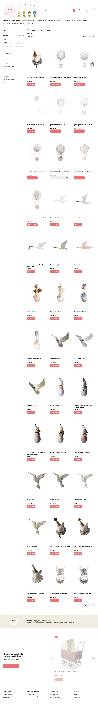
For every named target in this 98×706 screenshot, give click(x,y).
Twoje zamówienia (7, 694)
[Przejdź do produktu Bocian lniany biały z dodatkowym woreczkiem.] (37, 246)
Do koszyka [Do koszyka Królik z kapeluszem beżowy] (55, 600)
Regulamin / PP (54, 694)
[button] (74, 10)
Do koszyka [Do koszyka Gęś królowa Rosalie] (55, 318)
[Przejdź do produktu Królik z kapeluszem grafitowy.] (84, 574)
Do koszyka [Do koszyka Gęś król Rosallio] (31, 318)
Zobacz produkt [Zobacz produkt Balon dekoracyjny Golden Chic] (32, 178)
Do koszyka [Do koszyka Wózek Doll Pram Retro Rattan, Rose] (59, 680)
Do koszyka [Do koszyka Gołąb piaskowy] (55, 365)
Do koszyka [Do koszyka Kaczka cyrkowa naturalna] (55, 459)
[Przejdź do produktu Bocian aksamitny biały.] (60, 199)
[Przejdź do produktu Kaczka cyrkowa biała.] (60, 387)
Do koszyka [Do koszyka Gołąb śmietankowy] (78, 365)
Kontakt (76, 694)
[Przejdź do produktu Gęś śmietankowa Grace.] (37, 340)
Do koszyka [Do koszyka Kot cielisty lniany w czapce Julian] (55, 553)
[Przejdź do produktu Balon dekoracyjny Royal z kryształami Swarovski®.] (84, 58)
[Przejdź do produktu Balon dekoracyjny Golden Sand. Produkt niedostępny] (60, 152)
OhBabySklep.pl (6, 26)
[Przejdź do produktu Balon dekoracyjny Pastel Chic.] (37, 199)
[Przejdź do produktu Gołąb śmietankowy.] (84, 340)
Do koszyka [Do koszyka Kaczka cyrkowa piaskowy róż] (78, 459)
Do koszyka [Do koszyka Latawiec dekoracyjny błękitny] (31, 131)
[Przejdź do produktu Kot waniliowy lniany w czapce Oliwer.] (37, 574)
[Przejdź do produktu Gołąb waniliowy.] (37, 387)
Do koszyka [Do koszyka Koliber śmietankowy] (78, 506)
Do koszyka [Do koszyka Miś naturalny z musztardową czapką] (31, 84)
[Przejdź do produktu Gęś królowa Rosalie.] (60, 293)
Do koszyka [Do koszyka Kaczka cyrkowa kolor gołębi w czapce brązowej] (78, 412)
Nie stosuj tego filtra (11, 66)
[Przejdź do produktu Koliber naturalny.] (60, 480)
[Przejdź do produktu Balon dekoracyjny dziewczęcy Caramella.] (84, 105)
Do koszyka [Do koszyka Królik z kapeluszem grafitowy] (78, 600)
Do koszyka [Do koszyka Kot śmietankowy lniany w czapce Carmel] (78, 553)
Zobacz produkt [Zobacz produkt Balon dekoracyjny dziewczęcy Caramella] (79, 131)
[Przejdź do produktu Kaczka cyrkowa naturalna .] (60, 433)
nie (6, 72)
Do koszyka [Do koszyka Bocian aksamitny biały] (55, 224)
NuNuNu (8, 58)
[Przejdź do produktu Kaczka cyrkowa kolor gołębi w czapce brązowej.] (84, 387)
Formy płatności (31, 694)
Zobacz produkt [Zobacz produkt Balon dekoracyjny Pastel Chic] (32, 224)
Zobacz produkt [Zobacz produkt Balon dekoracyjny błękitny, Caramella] (56, 131)
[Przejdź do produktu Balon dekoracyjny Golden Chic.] (37, 152)
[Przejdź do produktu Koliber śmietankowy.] (84, 480)
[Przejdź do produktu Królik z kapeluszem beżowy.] (60, 574)
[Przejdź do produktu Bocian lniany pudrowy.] (84, 246)
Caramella (8, 53)
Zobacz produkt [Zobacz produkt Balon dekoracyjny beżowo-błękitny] (56, 84)
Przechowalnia (6, 697)
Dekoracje (22, 26)
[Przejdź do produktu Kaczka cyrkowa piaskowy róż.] (84, 433)
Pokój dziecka (15, 26)
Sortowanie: (30, 33)
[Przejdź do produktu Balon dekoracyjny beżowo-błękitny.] (60, 58)
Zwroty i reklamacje (55, 697)
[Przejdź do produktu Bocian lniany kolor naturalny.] (60, 246)
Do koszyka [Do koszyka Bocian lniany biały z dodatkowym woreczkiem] (31, 271)
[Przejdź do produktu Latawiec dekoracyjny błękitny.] (37, 105)
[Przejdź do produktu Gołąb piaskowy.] (60, 340)
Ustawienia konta (7, 696)
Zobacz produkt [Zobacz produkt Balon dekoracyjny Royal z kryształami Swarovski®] (79, 84)
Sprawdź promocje (11, 666)
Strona (84, 36)
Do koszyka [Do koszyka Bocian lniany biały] (78, 224)
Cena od (5, 42)
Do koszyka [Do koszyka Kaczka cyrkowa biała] (55, 412)
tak (6, 69)
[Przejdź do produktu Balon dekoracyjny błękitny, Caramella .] (60, 105)
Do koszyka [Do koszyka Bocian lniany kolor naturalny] (55, 271)
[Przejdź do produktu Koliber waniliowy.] (37, 527)
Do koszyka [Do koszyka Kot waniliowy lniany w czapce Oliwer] (31, 600)
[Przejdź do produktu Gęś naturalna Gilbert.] (84, 293)
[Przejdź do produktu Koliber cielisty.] (37, 480)
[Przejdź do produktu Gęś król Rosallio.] (37, 293)
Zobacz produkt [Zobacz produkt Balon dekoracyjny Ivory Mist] (79, 178)
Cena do (17, 42)
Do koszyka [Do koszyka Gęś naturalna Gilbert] (78, 318)
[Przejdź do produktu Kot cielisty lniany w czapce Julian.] (60, 527)
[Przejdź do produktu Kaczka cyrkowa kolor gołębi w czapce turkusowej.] (37, 433)
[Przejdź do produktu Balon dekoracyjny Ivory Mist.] (84, 152)
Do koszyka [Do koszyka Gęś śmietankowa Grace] (31, 365)
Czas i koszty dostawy (32, 696)
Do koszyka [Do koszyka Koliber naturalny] (55, 506)
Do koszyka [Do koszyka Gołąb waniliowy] (31, 412)
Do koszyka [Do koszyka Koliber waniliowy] (31, 553)
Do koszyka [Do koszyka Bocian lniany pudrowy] (78, 271)
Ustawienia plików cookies (57, 696)
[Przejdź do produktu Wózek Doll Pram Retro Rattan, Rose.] (73, 652)
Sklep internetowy (48, 704)
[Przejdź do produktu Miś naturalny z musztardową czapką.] (37, 58)
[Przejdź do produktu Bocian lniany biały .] (84, 199)
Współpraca (77, 697)
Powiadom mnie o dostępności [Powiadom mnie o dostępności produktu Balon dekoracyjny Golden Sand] (60, 178)
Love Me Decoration (11, 56)
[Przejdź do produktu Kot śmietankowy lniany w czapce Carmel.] (84, 527)
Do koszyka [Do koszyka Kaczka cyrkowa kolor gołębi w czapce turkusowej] (31, 459)
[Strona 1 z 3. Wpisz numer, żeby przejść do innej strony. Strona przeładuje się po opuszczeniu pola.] (87, 36)
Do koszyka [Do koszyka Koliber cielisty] (31, 506)
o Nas (75, 696)
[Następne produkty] (86, 605)
